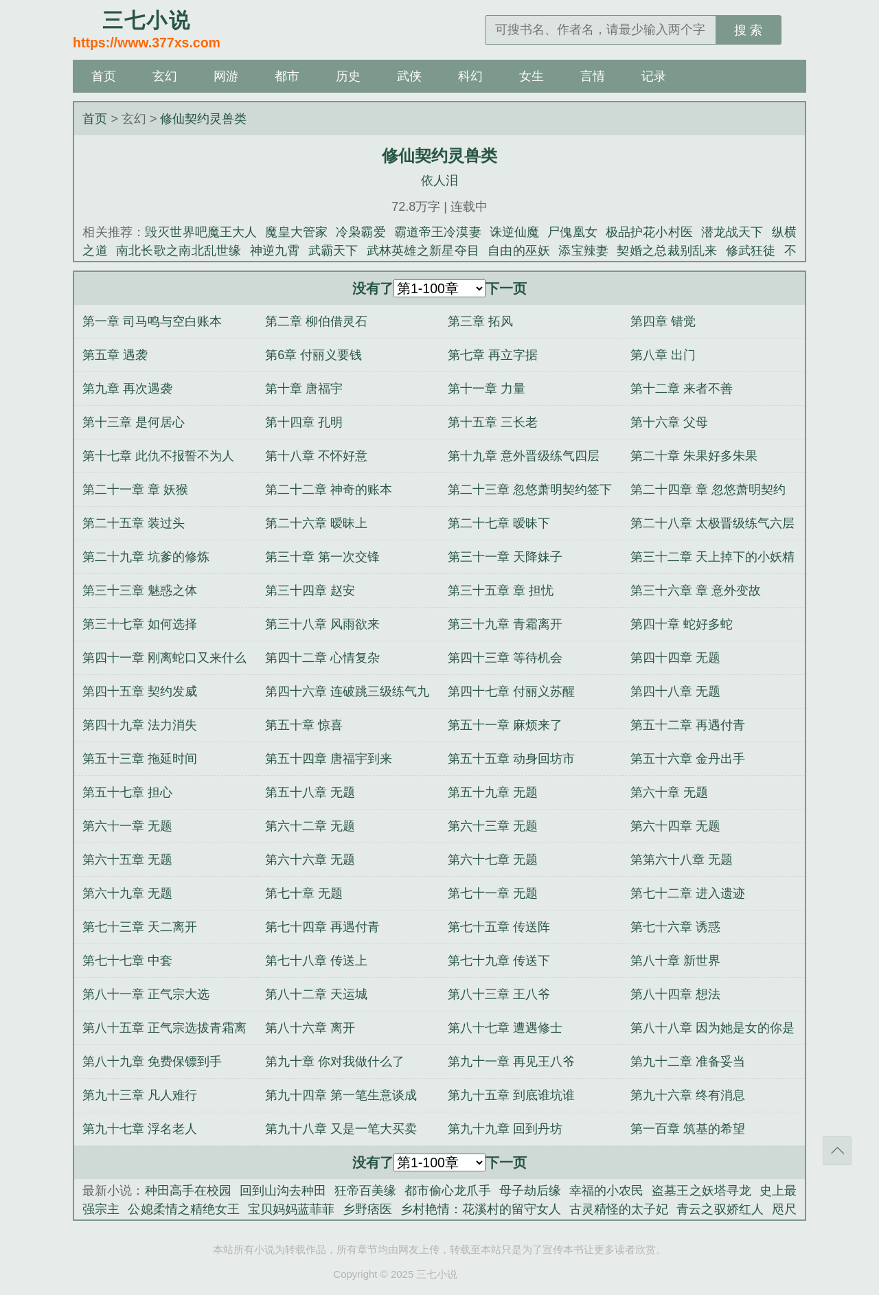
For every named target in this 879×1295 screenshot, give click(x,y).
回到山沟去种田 (283, 1190)
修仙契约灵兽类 (203, 119)
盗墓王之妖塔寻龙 (701, 1190)
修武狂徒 (751, 250)
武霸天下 (333, 250)
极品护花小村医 (649, 232)
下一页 (506, 288)
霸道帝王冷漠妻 (437, 232)
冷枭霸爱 (361, 232)
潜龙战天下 (732, 232)
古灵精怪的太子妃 (618, 1209)
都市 (287, 76)
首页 (103, 76)
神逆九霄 (275, 250)
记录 (653, 76)
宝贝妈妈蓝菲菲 (291, 1209)
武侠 (409, 76)
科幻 (470, 76)
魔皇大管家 (296, 232)
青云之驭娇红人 (719, 1209)
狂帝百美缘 (365, 1190)
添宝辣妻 (583, 250)
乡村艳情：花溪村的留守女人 (480, 1209)
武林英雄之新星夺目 (423, 250)
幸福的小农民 (606, 1190)
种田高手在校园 (188, 1190)
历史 (348, 76)
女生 (531, 76)
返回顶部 (837, 1150)
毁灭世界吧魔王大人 (201, 232)
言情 (592, 76)
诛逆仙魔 (515, 232)
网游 (226, 76)
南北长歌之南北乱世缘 (179, 250)
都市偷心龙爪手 (447, 1190)
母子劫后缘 (530, 1190)
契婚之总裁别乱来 (667, 250)
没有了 (372, 288)
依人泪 (439, 180)
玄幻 (164, 76)
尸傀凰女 (572, 232)
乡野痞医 (367, 1209)
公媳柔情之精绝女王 (183, 1209)
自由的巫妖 (519, 250)
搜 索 (748, 30)
